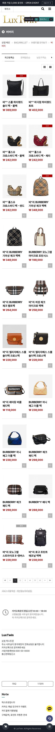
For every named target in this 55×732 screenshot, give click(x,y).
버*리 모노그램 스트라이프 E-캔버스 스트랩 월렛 (14, 555)
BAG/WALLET (21, 42)
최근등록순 (9, 57)
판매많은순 (25, 57)
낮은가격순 (41, 57)
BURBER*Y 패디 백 (39, 502)
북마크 (7, 9)
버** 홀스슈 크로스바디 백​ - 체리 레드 (39, 156)
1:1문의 (41, 684)
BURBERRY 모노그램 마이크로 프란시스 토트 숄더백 (40, 256)
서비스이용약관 (8, 591)
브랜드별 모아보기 (39, 42)
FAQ (14, 684)
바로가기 (47, 3)
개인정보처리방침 (24, 591)
